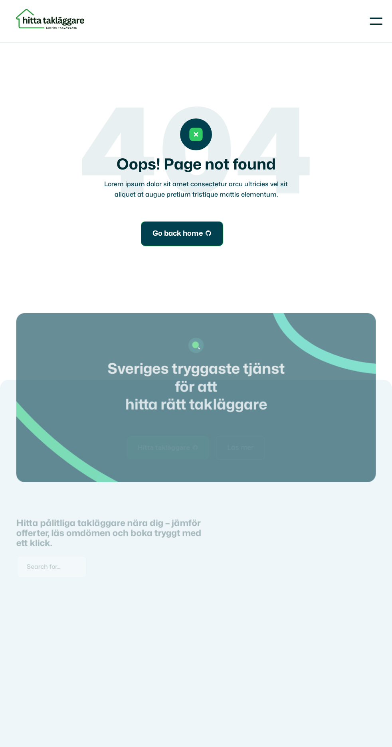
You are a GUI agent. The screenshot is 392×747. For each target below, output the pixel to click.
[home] (51, 21)
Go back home (182, 234)
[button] (376, 21)
